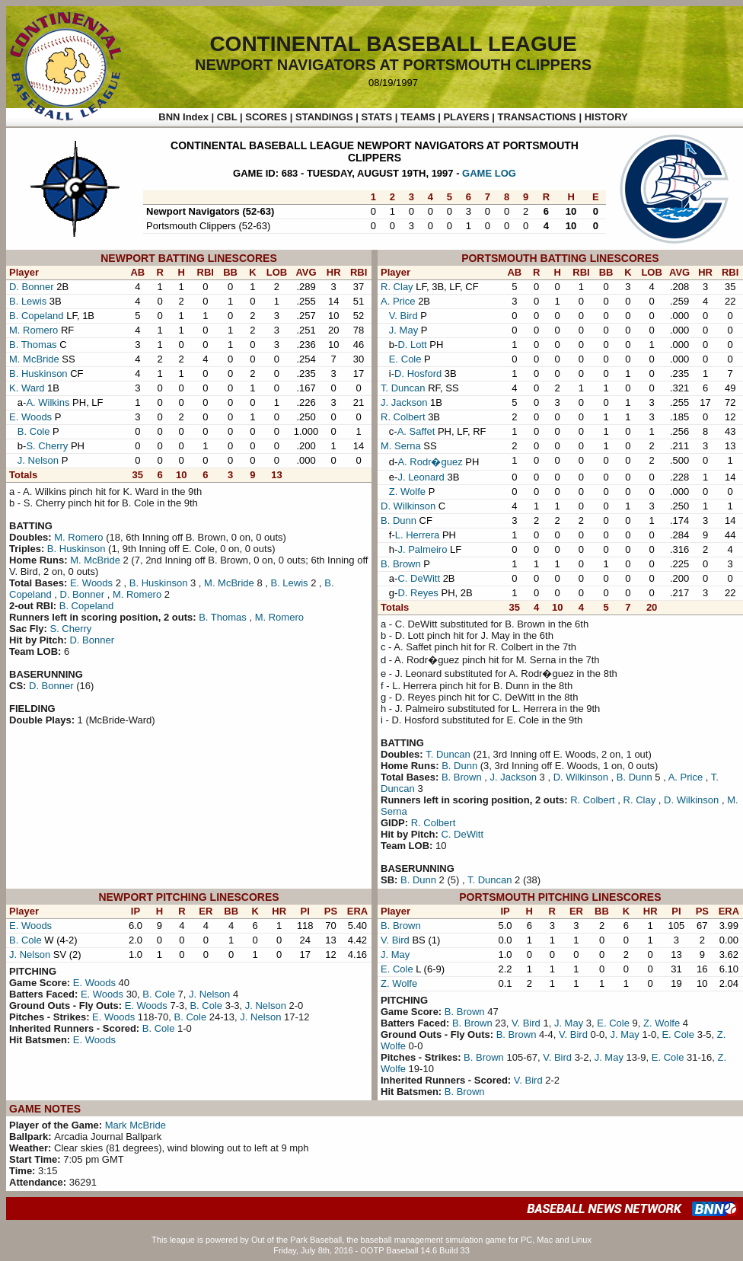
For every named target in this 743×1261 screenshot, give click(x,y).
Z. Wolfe (407, 491)
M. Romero (33, 330)
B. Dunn (398, 520)
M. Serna (401, 446)
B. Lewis (27, 301)
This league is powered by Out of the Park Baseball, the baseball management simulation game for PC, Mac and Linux (371, 1239)
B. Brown (401, 564)
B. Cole (34, 431)
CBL (227, 117)
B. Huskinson (38, 373)
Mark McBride (135, 1125)
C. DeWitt (418, 578)
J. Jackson (404, 402)
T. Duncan (403, 388)
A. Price (398, 301)
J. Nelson (38, 460)
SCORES (266, 117)
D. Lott (411, 344)
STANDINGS (324, 117)
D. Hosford (418, 373)
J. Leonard (420, 477)
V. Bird (403, 315)
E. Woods (30, 417)
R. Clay (397, 286)
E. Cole (405, 359)
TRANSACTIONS (537, 117)
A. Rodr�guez (429, 462)
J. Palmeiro (422, 549)
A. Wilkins (47, 402)
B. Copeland (36, 315)
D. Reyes (417, 593)
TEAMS (417, 117)
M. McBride (34, 359)
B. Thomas (33, 344)
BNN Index (183, 117)
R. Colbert (403, 417)
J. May (403, 330)
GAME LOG (489, 173)
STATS (376, 117)
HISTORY (606, 117)
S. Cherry (47, 446)
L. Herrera (417, 535)
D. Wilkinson (408, 506)
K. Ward (26, 388)
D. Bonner (31, 286)
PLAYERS (466, 117)
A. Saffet (416, 431)
